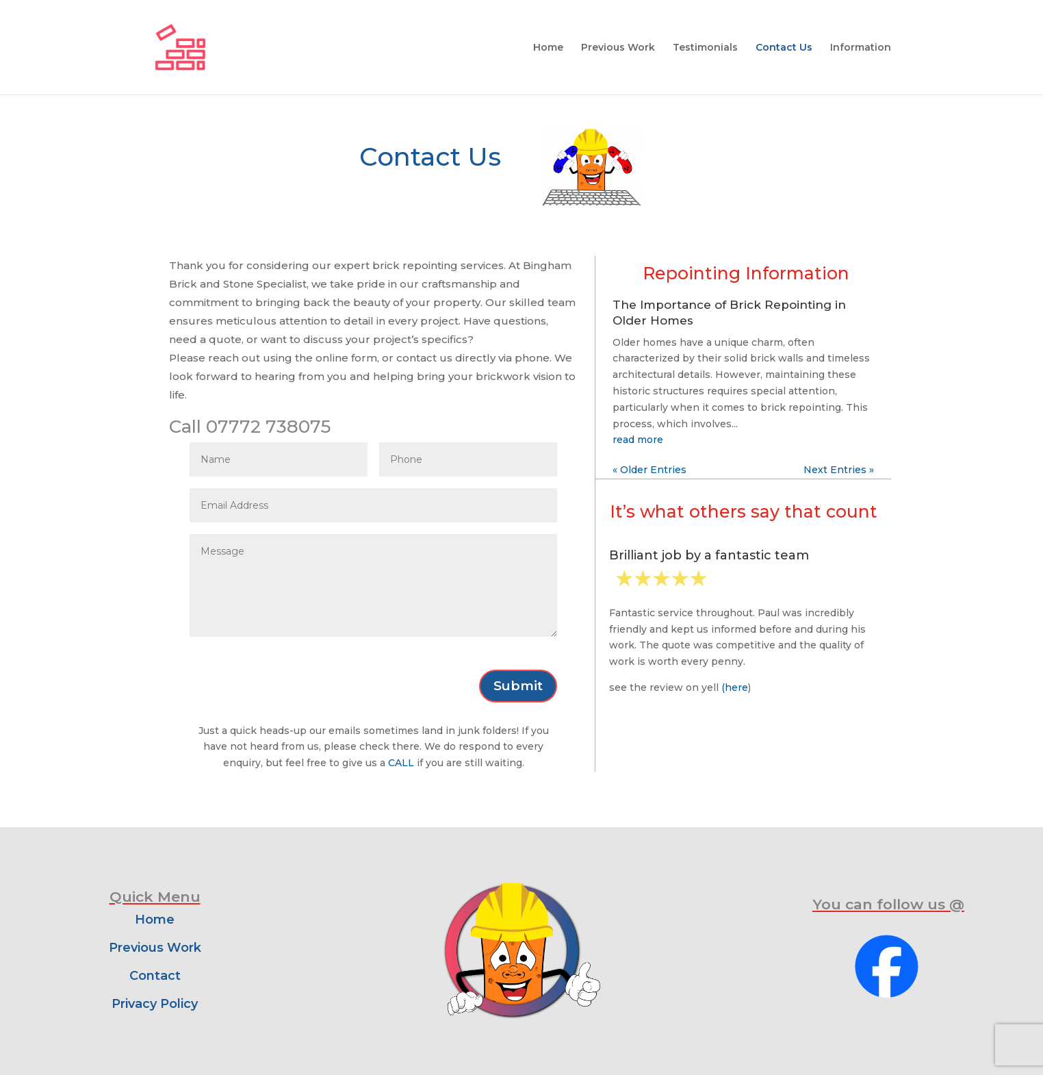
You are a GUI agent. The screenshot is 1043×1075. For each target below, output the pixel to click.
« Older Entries (649, 470)
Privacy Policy (155, 1003)
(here (734, 687)
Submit (518, 686)
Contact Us (784, 47)
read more (638, 439)
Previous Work (618, 47)
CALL (401, 763)
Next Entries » (838, 470)
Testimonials (705, 47)
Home (548, 47)
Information (860, 47)
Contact (155, 975)
